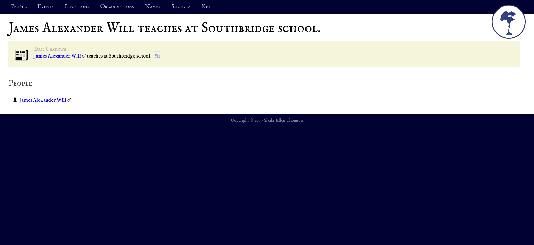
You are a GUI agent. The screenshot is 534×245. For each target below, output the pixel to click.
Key (206, 6)
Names (152, 6)
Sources (181, 6)
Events (45, 6)
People (19, 6)
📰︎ (21, 56)
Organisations (117, 6)
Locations (77, 6)
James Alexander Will (57, 55)
